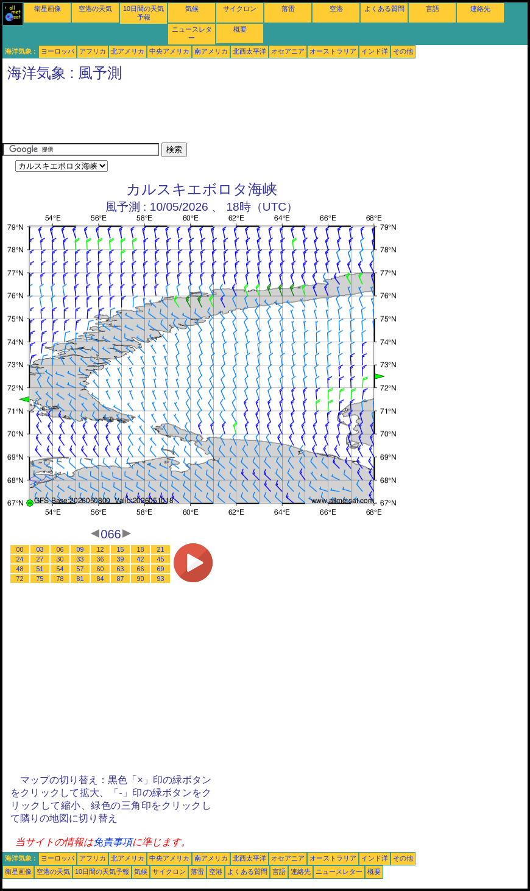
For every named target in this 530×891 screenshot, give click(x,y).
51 (40, 568)
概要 (240, 29)
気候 (192, 8)
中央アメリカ (169, 51)
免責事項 (112, 842)
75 (40, 578)
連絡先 (480, 8)
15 (120, 549)
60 (100, 568)
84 (100, 578)
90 (140, 578)
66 (140, 568)
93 (160, 578)
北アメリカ (127, 51)
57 (80, 568)
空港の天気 (95, 8)
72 (20, 578)
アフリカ (92, 51)
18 (140, 549)
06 (60, 549)
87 (120, 578)
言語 (432, 8)
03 (40, 549)
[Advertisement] (224, 115)
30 (60, 559)
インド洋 (374, 51)
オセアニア (288, 51)
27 (40, 559)
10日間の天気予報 (102, 871)
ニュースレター (339, 871)
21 (160, 549)
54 (60, 568)
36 (100, 559)
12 (100, 549)
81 (80, 578)
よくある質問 (384, 8)
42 (140, 559)
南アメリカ (211, 51)
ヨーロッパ (57, 51)
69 (160, 568)
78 (60, 578)
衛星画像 (47, 8)
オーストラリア (332, 51)
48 (20, 568)
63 (120, 568)
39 (120, 559)
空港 (336, 8)
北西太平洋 (249, 51)
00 (20, 549)
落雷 (288, 8)
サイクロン (239, 8)
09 (80, 549)
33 (80, 559)
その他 (403, 51)
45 (160, 559)
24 (20, 559)
